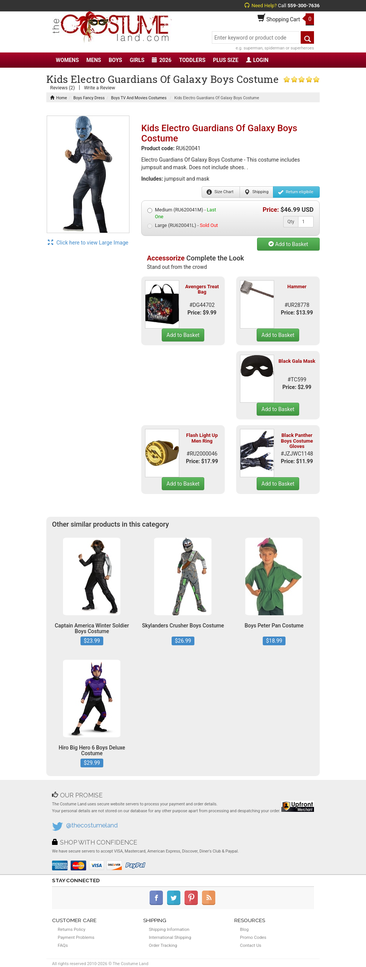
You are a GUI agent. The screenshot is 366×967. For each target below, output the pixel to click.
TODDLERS (192, 60)
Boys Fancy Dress (88, 97)
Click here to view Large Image (88, 243)
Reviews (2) (62, 88)
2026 (161, 60)
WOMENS (67, 60)
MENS (94, 60)
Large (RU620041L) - (182, 225)
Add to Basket (288, 244)
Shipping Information (169, 929)
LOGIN (257, 60)
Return (295, 192)
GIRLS (137, 60)
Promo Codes (253, 937)
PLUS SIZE (225, 60)
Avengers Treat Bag (202, 289)
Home (58, 97)
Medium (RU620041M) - (181, 213)
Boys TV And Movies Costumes (139, 97)
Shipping (256, 192)
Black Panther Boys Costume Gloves (297, 440)
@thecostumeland (92, 825)
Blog (244, 929)
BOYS (115, 60)
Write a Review (99, 88)
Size (220, 192)
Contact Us (250, 945)
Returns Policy (71, 929)
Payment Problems (76, 937)
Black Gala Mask (296, 361)
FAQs (63, 945)
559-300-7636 (303, 5)
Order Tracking (163, 945)
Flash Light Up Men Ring (202, 437)
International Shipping (170, 937)
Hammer (296, 286)
